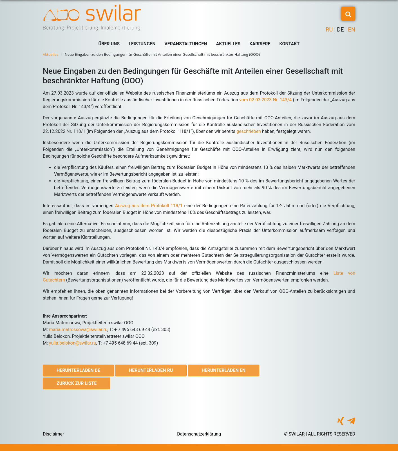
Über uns (109, 43)
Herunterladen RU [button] (151, 370)
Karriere (259, 43)
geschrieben (248, 131)
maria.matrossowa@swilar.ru (78, 329)
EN (350, 29)
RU (330, 29)
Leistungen (142, 43)
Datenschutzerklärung (199, 434)
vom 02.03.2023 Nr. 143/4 (265, 99)
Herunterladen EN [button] (223, 370)
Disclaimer (53, 434)
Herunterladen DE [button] (78, 370)
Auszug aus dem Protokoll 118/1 (149, 205)
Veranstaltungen (185, 43)
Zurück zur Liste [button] (77, 383)
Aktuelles (228, 43)
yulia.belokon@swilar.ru (72, 343)
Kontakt (290, 43)
